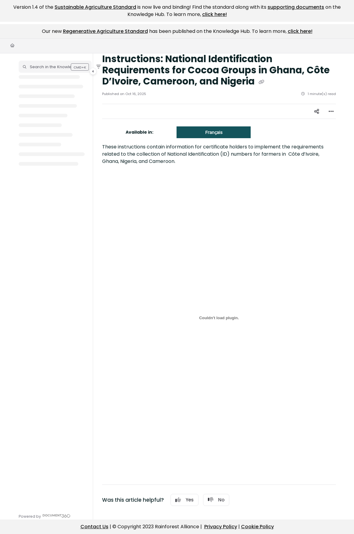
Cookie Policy (257, 526)
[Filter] (98, 66)
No (216, 500)
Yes (184, 500)
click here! (214, 14)
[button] (55, 67)
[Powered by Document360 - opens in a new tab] (44, 516)
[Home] (12, 46)
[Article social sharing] (316, 111)
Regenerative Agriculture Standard (105, 31)
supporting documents (296, 7)
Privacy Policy (220, 526)
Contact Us (94, 526)
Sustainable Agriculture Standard (95, 7)
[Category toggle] (93, 71)
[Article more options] (331, 111)
